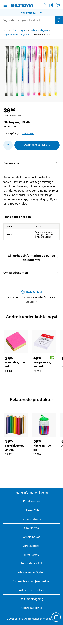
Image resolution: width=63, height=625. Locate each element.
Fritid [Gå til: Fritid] (14, 30)
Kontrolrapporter (31, 608)
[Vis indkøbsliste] (51, 5)
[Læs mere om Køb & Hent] (31, 292)
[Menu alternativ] (5, 5)
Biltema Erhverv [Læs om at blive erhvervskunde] (31, 519)
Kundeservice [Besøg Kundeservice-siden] (31, 501)
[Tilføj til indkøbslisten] (8, 145)
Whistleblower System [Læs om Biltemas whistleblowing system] (31, 572)
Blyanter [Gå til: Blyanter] (25, 34)
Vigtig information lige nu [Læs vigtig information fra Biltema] (31, 492)
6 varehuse (28, 133)
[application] (56, 617)
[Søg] (59, 20)
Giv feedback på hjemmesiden (32, 581)
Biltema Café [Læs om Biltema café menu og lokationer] (31, 510)
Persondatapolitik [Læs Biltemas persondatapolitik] (31, 563)
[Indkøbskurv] (58, 5)
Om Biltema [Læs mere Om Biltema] (31, 528)
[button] (31, 12)
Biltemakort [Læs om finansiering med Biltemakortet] (31, 554)
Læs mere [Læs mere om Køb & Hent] (31, 301)
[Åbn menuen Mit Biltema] (44, 5)
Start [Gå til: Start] (5, 30)
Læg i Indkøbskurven (37, 145)
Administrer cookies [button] (31, 590)
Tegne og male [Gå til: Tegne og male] (10, 34)
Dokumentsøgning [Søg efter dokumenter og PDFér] (31, 599)
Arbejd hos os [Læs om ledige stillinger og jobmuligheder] (31, 537)
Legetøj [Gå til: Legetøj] (23, 30)
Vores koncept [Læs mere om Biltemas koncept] (31, 546)
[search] (31, 20)
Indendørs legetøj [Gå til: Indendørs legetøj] (39, 30)
